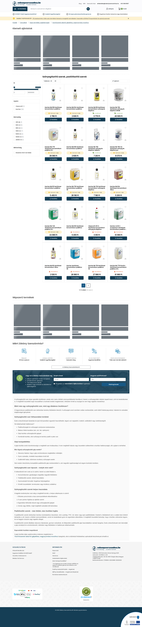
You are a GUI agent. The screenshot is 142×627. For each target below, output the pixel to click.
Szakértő (47, 14)
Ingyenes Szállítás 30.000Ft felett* (22, 553)
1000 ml (19, 131)
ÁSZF (53, 553)
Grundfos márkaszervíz (19, 556)
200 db (19, 122)
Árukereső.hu (86, 600)
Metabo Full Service (18, 558)
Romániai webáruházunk (59, 574)
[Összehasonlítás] (60, 100)
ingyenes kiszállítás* (31, 14)
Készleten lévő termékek (23, 153)
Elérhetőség (18, 147)
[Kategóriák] (20, 9)
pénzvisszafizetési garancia (83, 14)
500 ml (19, 125)
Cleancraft (20, 106)
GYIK (84, 3)
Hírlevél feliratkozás (18, 550)
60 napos (71, 14)
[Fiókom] (109, 9)
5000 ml (19, 134)
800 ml (19, 128)
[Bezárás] (128, 19)
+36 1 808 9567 (124, 3)
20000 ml (20, 140)
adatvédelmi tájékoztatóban (74, 384)
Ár (14, 83)
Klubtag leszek (114, 384)
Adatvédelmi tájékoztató (59, 558)
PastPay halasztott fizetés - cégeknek (63, 569)
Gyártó (16, 101)
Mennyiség (17, 117)
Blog (80, 3)
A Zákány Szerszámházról (71, 367)
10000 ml (20, 137)
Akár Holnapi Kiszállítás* (59, 561)
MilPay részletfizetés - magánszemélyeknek (65, 572)
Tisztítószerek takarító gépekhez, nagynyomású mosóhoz (36, 536)
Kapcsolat (55, 550)
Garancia (55, 556)
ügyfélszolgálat (55, 14)
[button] (53, 119)
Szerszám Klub (91, 3)
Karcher (20, 109)
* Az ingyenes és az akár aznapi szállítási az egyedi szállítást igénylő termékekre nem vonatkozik (65, 565)
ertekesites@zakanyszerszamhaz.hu (108, 3)
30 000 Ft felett (19, 14)
